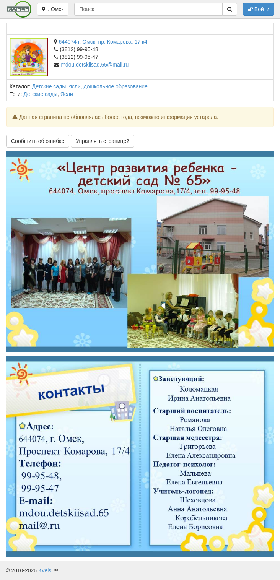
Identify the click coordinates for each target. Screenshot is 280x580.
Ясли (66, 94)
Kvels (44, 570)
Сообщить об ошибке (37, 141)
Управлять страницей (102, 141)
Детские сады (40, 94)
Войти (258, 9)
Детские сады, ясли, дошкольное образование (90, 86)
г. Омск (53, 9)
